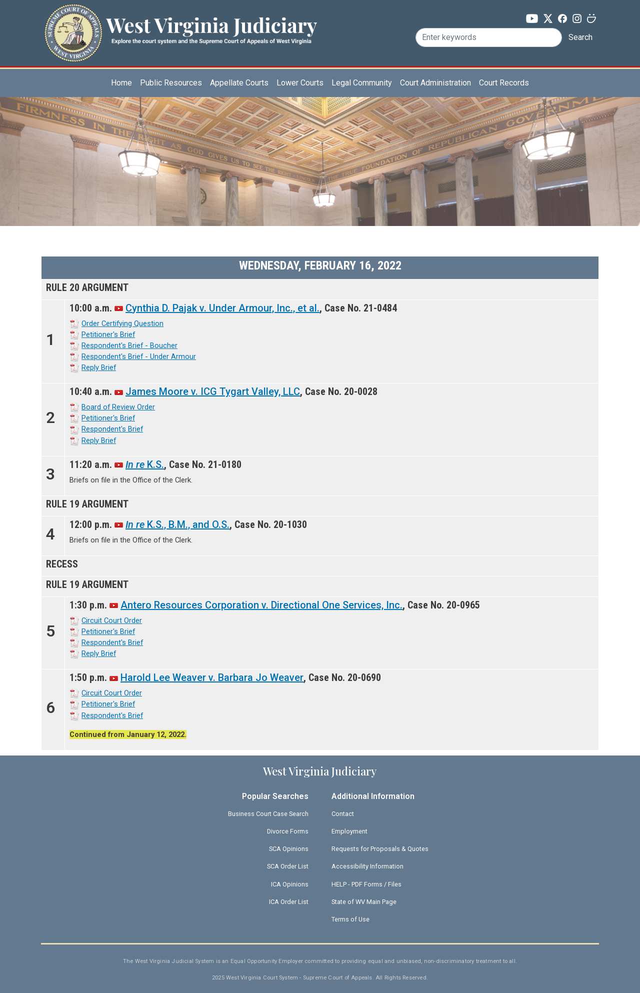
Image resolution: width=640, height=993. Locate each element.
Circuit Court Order (112, 620)
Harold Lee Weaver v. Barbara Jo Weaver (212, 678)
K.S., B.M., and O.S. (178, 524)
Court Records (504, 83)
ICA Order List (288, 902)
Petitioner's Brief (108, 334)
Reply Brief (99, 367)
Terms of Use (351, 919)
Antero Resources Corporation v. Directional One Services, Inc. (261, 605)
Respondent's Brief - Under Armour (139, 356)
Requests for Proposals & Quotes (380, 848)
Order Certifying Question (123, 323)
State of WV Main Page (364, 902)
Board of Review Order (118, 407)
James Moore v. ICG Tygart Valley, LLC (213, 392)
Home (121, 83)
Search (580, 37)
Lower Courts (300, 83)
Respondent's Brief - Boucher (130, 345)
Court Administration (435, 83)
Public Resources (171, 83)
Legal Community (362, 83)
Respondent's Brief (112, 429)
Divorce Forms (287, 831)
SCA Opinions (288, 848)
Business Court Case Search (268, 814)
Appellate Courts (239, 83)
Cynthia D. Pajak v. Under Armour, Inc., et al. (223, 308)
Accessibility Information (368, 866)
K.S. (145, 464)
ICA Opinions (289, 884)
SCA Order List (287, 866)
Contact (343, 814)
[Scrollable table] (320, 503)
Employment (350, 831)
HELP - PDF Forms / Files (367, 884)
